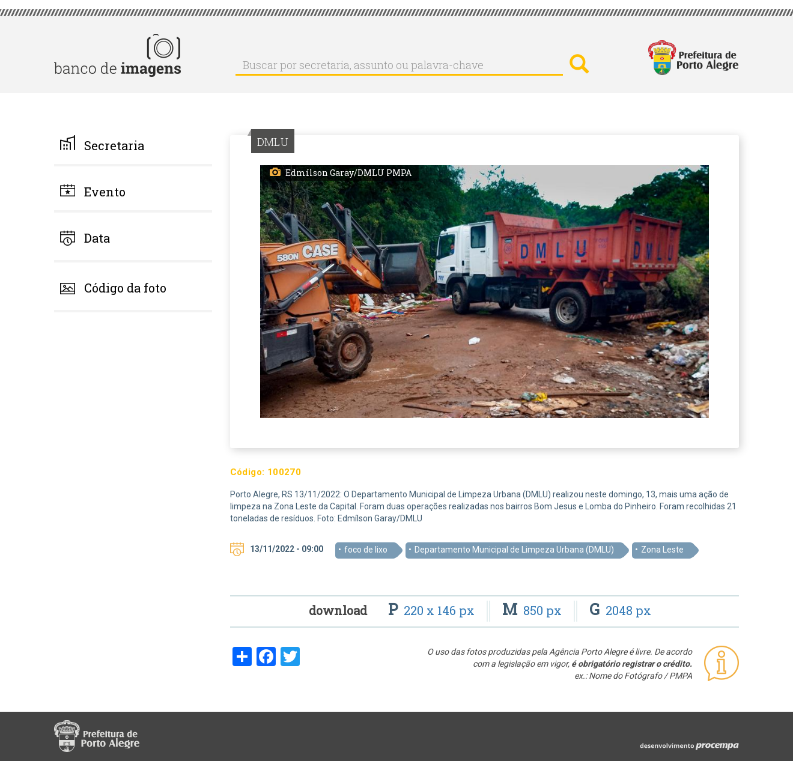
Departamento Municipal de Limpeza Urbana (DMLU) (514, 549)
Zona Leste (662, 549)
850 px (533, 610)
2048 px (620, 610)
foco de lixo (365, 549)
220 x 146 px (433, 610)
